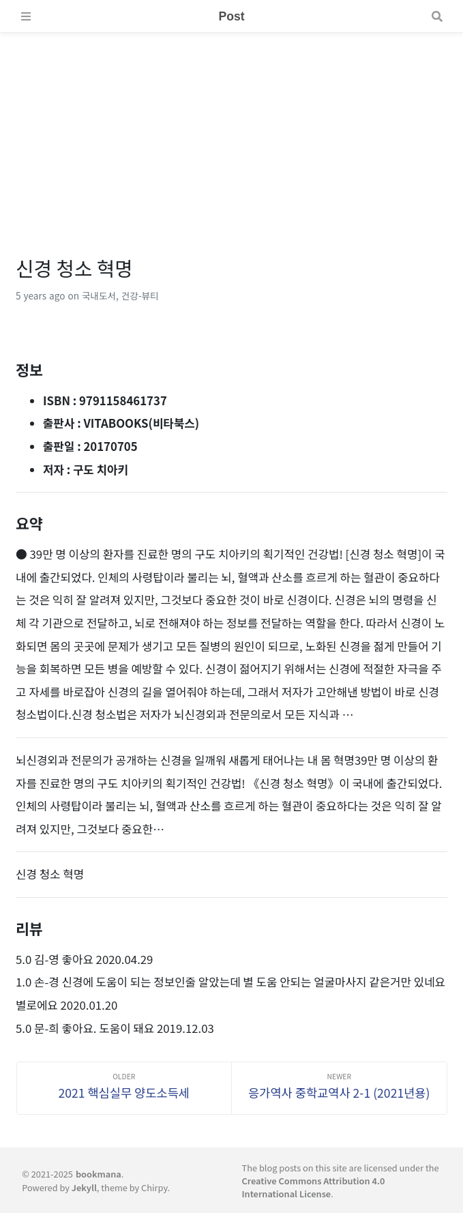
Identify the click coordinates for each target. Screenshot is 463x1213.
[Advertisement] (231, 128)
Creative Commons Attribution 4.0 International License (313, 1187)
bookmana (98, 1173)
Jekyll (84, 1187)
